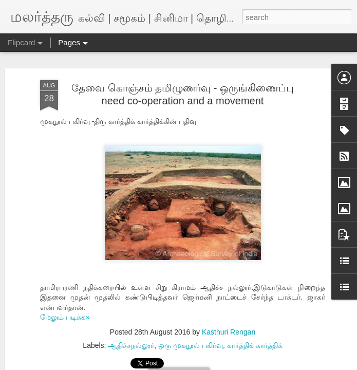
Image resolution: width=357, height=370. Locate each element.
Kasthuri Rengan (228, 332)
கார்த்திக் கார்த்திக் (255, 345)
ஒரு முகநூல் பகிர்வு (190, 345)
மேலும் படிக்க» (65, 317)
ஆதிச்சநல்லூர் (131, 345)
